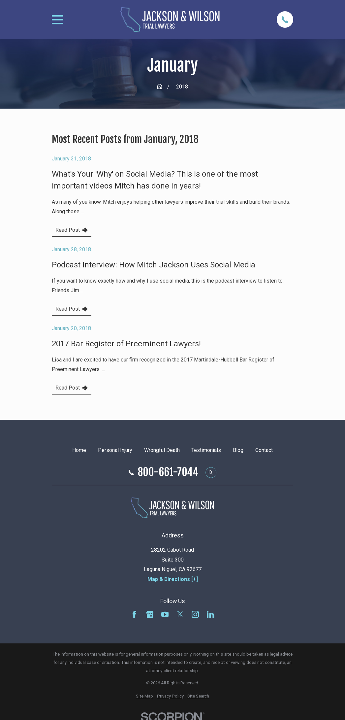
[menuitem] (144, 696)
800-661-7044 (168, 472)
